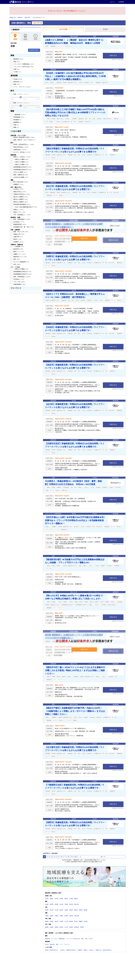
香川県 (76, 921)
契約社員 (17, 81)
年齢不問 (18, 236)
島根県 (51, 921)
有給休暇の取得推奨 (21, 204)
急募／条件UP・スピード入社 (24, 140)
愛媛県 (80, 921)
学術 (16, 125)
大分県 (66, 927)
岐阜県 (76, 910)
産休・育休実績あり (21, 219)
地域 (15, 37)
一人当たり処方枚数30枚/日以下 (25, 207)
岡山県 (56, 921)
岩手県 (56, 898)
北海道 (47, 898)
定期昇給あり (19, 149)
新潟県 (47, 910)
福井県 (61, 910)
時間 (35, 37)
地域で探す (28, 17)
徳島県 (71, 921)
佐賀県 (51, 927)
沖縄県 (82, 927)
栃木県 (51, 904)
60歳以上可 (18, 234)
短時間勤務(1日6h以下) (22, 169)
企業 (16, 69)
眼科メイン (18, 251)
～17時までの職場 (20, 162)
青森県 (51, 898)
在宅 (17, 264)
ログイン (112, 2)
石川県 (56, 910)
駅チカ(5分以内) (20, 182)
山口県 (66, 921)
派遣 (16, 84)
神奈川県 (76, 904)
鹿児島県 (76, 927)
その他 (17, 72)
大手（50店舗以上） (22, 214)
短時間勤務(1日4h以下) (22, 167)
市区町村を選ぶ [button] (34, 50)
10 (75, 856)
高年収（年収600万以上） (23, 144)
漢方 (16, 259)
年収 (21, 94)
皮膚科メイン (19, 254)
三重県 (47, 915)
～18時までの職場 (20, 164)
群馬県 (56, 904)
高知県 (85, 921)
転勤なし (18, 209)
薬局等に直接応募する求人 (23, 137)
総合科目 (18, 249)
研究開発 (17, 119)
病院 (16, 61)
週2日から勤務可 (20, 199)
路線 (25, 37)
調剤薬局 (18, 59)
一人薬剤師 (18, 246)
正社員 (17, 79)
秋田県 (66, 898)
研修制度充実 (19, 224)
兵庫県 (66, 915)
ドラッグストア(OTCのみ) (23, 66)
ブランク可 (19, 282)
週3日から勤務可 (20, 202)
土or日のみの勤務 (20, 177)
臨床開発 (17, 122)
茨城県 (47, 904)
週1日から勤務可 (20, 197)
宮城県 (61, 898)
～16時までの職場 (20, 159)
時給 (21, 103)
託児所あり (18, 222)
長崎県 (56, 927)
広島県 (61, 921)
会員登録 (121, 2)
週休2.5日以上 (19, 191)
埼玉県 (61, 904)
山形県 (71, 898)
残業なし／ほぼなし (21, 157)
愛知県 (85, 910)
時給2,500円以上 (20, 147)
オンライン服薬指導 (21, 262)
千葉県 (66, 904)
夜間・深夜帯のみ (20, 174)
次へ (103, 856)
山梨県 (66, 910)
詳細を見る (113, 55)
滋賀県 (51, 915)
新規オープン (19, 212)
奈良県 (71, 915)
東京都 (71, 904)
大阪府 (61, 915)
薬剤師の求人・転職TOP (15, 17)
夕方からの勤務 (20, 172)
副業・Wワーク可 (20, 231)
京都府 (56, 915)
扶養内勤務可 (19, 284)
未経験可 (18, 242)
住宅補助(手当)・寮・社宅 (23, 227)
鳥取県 (47, 921)
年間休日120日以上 (21, 194)
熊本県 (61, 927)
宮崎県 (71, 927)
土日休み (18, 189)
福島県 (76, 898)
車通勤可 (18, 184)
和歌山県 (76, 915)
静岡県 (80, 910)
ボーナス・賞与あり (21, 152)
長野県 (71, 910)
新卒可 (17, 239)
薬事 (16, 127)
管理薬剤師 (18, 117)
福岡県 (47, 927)
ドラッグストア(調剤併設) (23, 64)
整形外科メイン (20, 256)
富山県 (51, 910)
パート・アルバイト (21, 87)
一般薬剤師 (19, 114)
